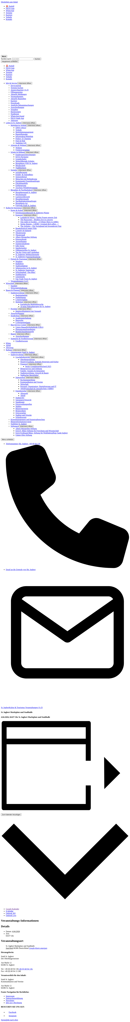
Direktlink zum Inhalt (9, 2)
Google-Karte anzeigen (38, 948)
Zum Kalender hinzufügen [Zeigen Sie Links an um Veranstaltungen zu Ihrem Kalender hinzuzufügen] (11, 814)
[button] (24, 83)
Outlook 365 (11, 913)
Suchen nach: (6, 59)
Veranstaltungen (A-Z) (34, 707)
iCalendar (9, 911)
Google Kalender (12, 909)
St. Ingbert (5, 707)
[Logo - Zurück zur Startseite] (65, 54)
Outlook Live (11, 915)
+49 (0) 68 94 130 (25, 969)
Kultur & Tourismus (17, 707)
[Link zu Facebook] (11, 1012)
